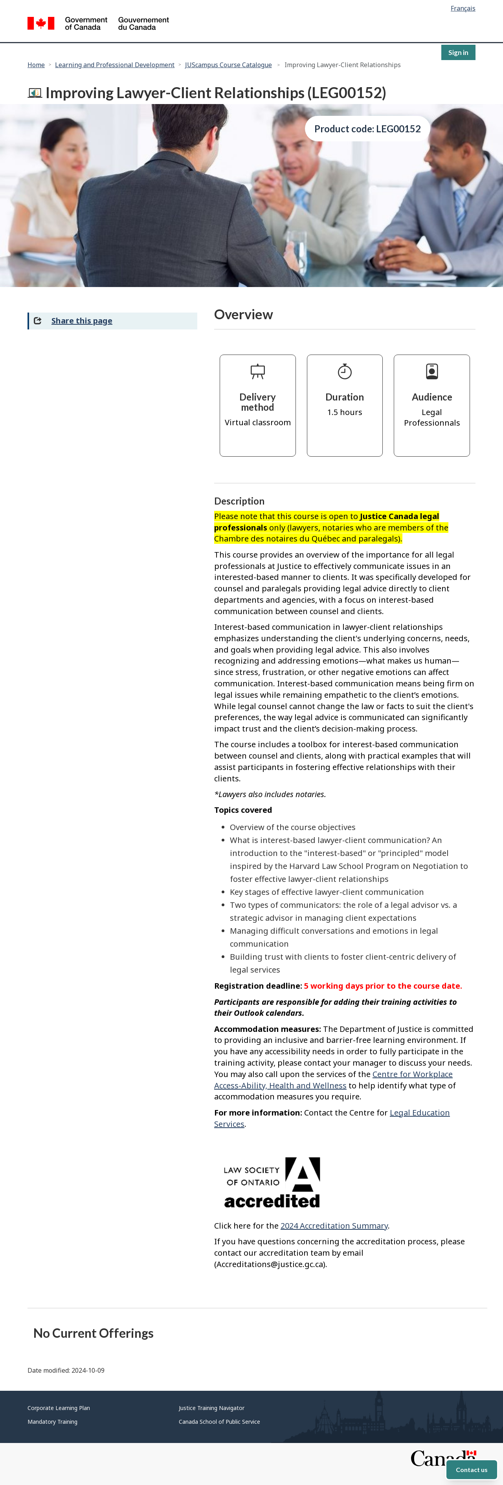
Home (36, 64)
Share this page (81, 320)
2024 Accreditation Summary (334, 1225)
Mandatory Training (52, 1421)
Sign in (458, 52)
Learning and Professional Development (114, 64)
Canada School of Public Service (219, 1421)
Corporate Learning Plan (59, 1408)
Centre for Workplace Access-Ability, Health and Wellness (333, 1080)
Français (463, 8)
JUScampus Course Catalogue (228, 64)
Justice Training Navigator (211, 1408)
